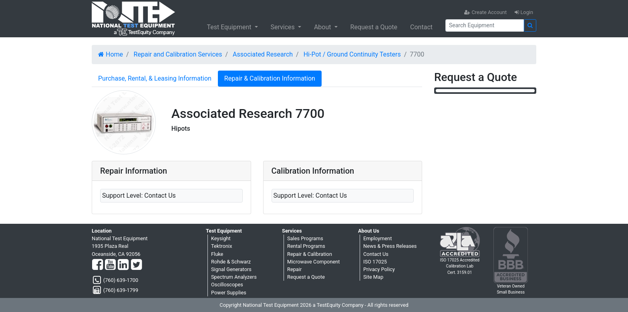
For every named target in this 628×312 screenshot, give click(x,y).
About (323, 27)
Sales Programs (305, 238)
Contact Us (375, 254)
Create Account (485, 12)
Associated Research (263, 54)
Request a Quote (374, 27)
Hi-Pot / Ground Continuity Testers (352, 54)
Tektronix (221, 246)
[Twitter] (136, 265)
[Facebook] (97, 265)
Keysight (221, 238)
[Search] (484, 25)
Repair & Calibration (309, 254)
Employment (377, 238)
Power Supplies (228, 293)
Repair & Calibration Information (269, 78)
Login (524, 12)
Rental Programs (306, 246)
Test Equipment (230, 27)
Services (283, 27)
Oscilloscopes (227, 285)
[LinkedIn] (123, 265)
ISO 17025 (375, 262)
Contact (421, 27)
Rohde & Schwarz (231, 262)
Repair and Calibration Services (178, 54)
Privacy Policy (379, 269)
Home (110, 54)
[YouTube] (110, 265)
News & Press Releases (390, 246)
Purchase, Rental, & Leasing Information (154, 78)
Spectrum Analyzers (234, 277)
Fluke (217, 254)
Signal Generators (231, 269)
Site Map (373, 277)
